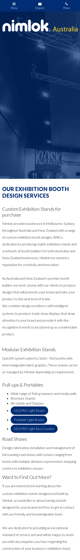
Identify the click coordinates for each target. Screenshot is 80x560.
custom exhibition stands (20, 493)
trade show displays (46, 313)
